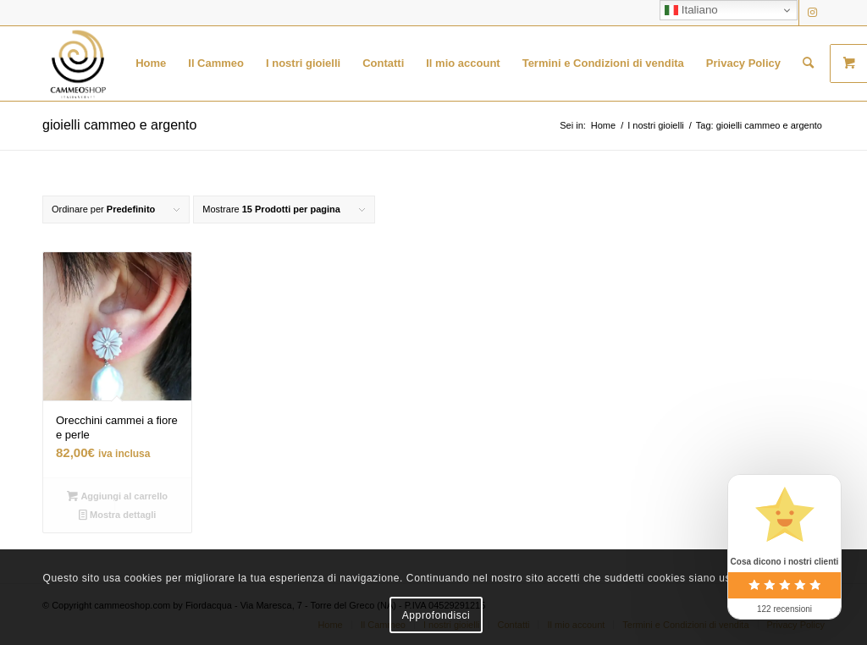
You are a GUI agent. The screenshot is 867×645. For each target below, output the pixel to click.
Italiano (691, 10)
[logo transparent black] (77, 63)
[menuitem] (150, 63)
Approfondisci (436, 615)
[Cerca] (808, 63)
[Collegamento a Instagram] (812, 12)
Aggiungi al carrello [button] (117, 496)
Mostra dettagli (117, 514)
